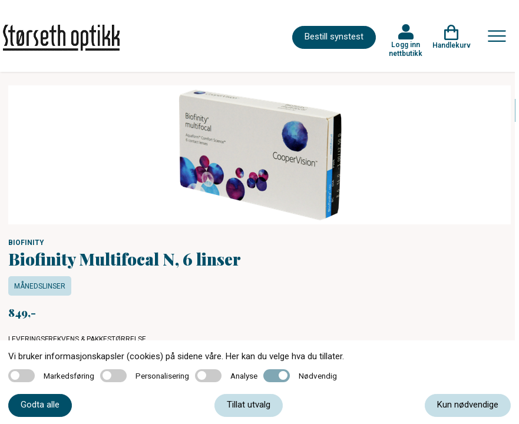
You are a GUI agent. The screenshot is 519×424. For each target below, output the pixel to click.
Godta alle (40, 404)
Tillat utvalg (248, 404)
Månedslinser (39, 286)
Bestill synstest (334, 36)
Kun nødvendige (467, 404)
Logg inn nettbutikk (405, 49)
